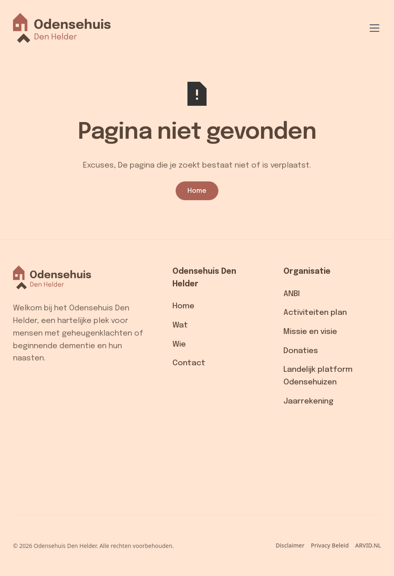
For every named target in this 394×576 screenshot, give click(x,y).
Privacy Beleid (330, 545)
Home (197, 191)
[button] (373, 28)
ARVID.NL (368, 545)
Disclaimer (290, 545)
